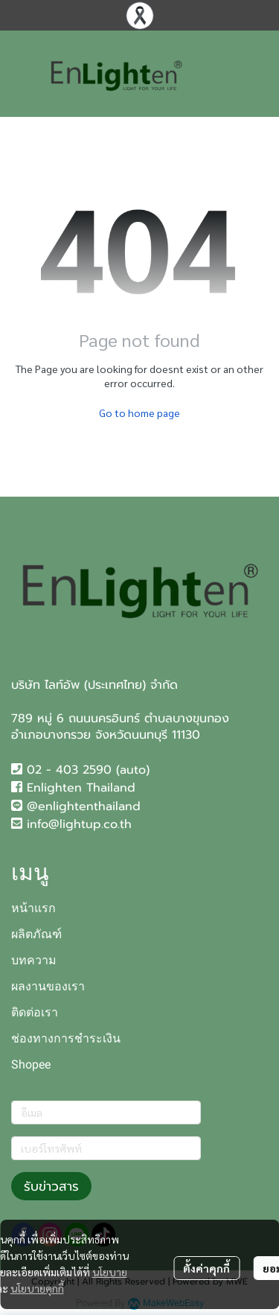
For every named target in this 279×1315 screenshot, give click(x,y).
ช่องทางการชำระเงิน (66, 1038)
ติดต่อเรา (34, 1012)
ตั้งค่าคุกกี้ (206, 1268)
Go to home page (139, 412)
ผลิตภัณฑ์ (36, 934)
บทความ (34, 960)
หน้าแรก (33, 908)
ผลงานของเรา (48, 986)
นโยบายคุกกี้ (37, 1288)
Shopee (31, 1064)
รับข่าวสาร (51, 1186)
